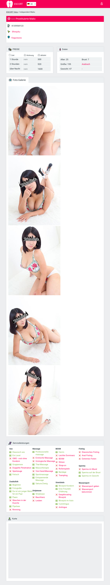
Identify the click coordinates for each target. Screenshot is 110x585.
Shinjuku (14, 31)
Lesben (39, 500)
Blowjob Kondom (66, 486)
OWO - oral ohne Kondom (19, 459)
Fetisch (15, 474)
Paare (15, 497)
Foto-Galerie (17, 80)
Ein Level (16, 455)
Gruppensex (17, 464)
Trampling (63, 475)
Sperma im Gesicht (90, 476)
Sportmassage (42, 474)
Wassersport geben (90, 486)
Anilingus (63, 507)
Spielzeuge (17, 471)
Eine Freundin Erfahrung (65, 490)
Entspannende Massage (42, 478)
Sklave (62, 462)
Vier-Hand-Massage (44, 471)
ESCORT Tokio (12, 12)
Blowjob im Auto (66, 500)
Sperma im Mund (89, 469)
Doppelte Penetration (21, 468)
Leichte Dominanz (67, 455)
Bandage (62, 472)
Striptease (40, 494)
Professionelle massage (42, 453)
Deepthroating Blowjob (65, 495)
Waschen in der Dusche (19, 501)
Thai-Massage (42, 464)
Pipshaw (16, 506)
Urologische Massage (45, 461)
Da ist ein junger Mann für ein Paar (22, 492)
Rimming (16, 509)
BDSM (61, 459)
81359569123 (17, 26)
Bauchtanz (40, 497)
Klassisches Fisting (90, 452)
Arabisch (86, 64)
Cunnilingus (64, 504)
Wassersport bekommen (87, 490)
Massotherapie (42, 468)
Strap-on (62, 465)
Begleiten (16, 485)
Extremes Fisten (89, 459)
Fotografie (17, 488)
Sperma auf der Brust (91, 472)
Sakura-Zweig (42, 483)
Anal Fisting (87, 455)
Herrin (61, 452)
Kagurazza (15, 37)
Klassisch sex (18, 452)
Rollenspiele (64, 469)
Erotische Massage (44, 458)
